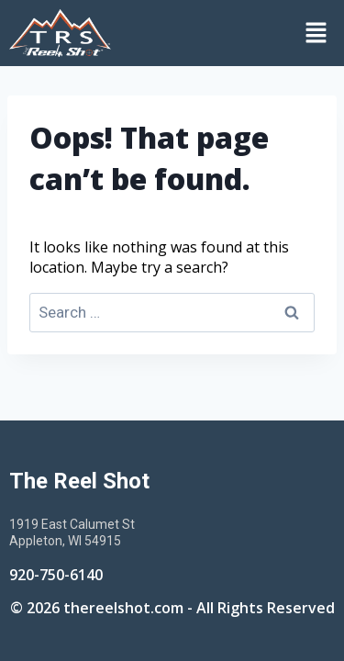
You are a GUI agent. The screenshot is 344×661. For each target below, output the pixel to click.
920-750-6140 (56, 575)
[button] (232, 33)
